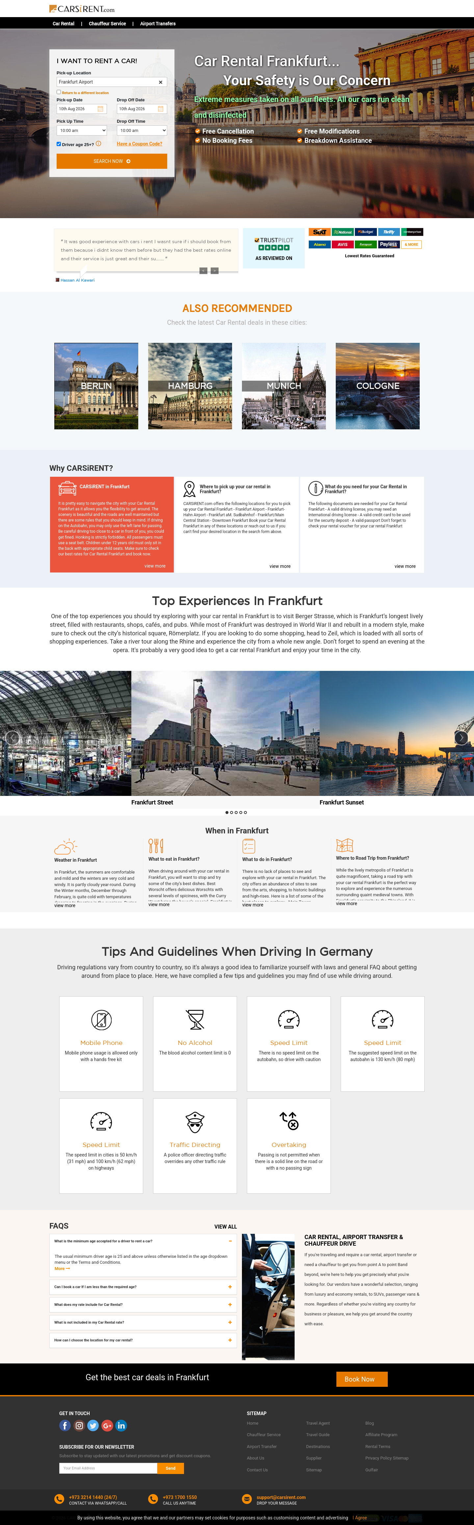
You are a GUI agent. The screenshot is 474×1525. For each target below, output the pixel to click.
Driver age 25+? (79, 144)
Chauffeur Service (107, 23)
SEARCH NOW (111, 161)
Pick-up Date (70, 99)
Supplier (314, 1458)
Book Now (362, 1379)
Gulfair (371, 1469)
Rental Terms (377, 1446)
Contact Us (257, 1469)
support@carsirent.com (281, 1497)
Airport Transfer (262, 1446)
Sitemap (314, 1469)
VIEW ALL (226, 1227)
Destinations (318, 1446)
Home (252, 1423)
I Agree (360, 1517)
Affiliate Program (381, 1434)
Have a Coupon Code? (139, 143)
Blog (369, 1423)
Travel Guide (317, 1434)
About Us (255, 1458)
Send (171, 1468)
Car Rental (63, 23)
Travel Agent (318, 1423)
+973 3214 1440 (86, 1497)
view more (155, 566)
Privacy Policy (378, 1458)
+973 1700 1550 (180, 1497)
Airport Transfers (157, 23)
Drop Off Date (131, 99)
